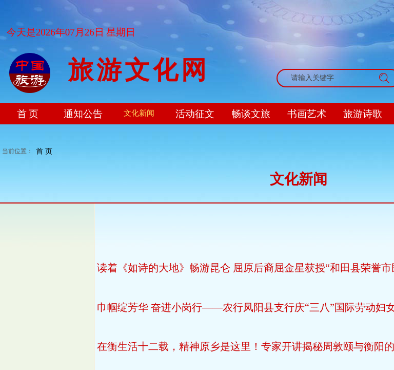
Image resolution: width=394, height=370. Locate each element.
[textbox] (328, 78)
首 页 (44, 151)
